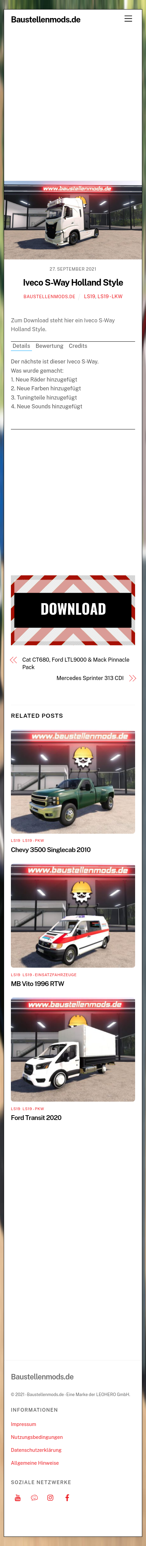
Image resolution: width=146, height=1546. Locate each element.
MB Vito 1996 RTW (37, 983)
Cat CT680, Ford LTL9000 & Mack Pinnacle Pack (76, 663)
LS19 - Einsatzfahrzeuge (49, 974)
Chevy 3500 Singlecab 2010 (51, 849)
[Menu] (128, 19)
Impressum (23, 1424)
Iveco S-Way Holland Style (73, 282)
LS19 (89, 296)
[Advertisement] (73, 104)
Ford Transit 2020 (36, 1117)
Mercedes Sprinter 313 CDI (90, 678)
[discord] (34, 1497)
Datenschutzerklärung (36, 1450)
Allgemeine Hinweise (35, 1463)
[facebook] (67, 1497)
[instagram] (51, 1497)
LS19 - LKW (110, 296)
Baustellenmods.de (49, 296)
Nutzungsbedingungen (37, 1437)
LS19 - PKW (33, 840)
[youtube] (18, 1497)
